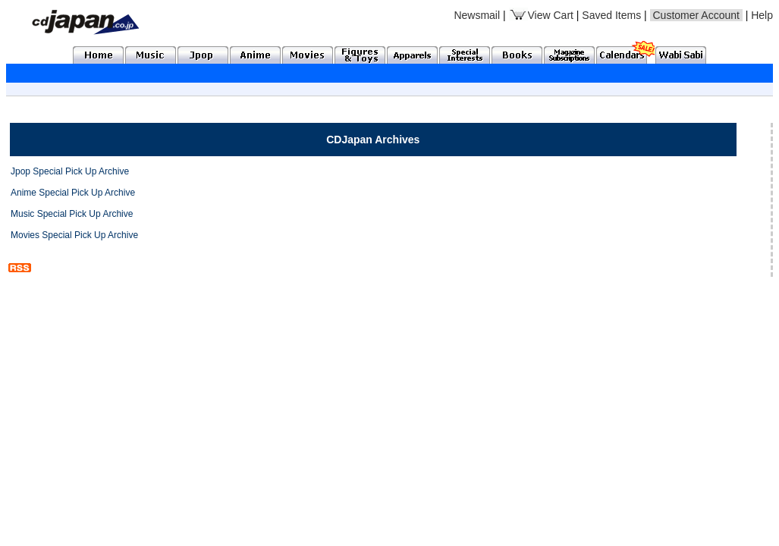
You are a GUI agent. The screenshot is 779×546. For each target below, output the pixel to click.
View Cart (541, 15)
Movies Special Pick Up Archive (74, 235)
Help (762, 15)
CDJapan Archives (372, 139)
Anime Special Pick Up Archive (73, 192)
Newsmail (477, 15)
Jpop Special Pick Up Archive (70, 171)
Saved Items (611, 15)
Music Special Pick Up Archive (72, 214)
